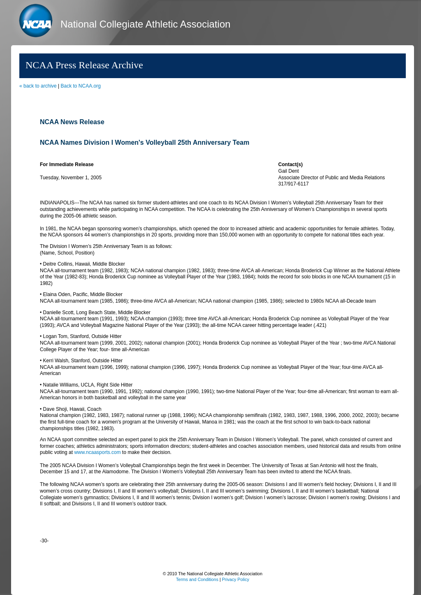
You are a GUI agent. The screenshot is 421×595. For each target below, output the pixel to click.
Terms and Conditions (197, 579)
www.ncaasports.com (97, 452)
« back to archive (38, 86)
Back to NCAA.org (81, 86)
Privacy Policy (235, 579)
